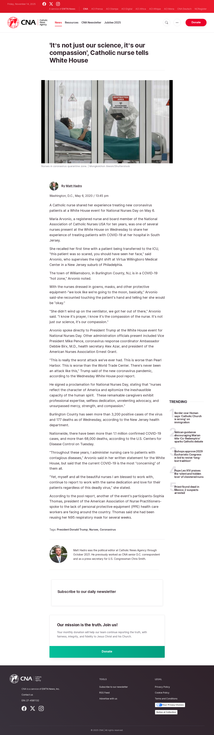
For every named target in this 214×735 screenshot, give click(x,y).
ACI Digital (126, 8)
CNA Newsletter (91, 22)
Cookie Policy (162, 692)
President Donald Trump (72, 529)
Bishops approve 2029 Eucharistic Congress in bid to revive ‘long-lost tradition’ (188, 456)
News (58, 22)
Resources (71, 22)
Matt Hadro (74, 186)
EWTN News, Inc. (51, 689)
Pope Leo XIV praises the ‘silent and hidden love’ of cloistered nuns (189, 473)
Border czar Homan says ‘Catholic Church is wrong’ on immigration (188, 417)
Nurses (93, 529)
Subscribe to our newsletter (113, 686)
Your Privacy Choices (170, 705)
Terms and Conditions (166, 698)
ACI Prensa (97, 8)
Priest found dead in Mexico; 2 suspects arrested (186, 490)
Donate (196, 22)
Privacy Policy (162, 686)
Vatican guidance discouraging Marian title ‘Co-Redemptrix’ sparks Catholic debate (188, 437)
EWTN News (68, 8)
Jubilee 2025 (112, 22)
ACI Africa (141, 8)
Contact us (27, 694)
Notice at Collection (166, 712)
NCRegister (201, 8)
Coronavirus (108, 529)
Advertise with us (108, 698)
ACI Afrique (155, 8)
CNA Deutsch (184, 8)
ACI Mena (169, 8)
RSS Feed (104, 692)
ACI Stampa (112, 8)
